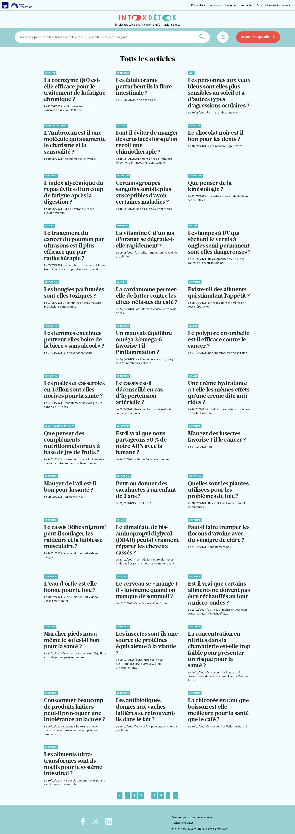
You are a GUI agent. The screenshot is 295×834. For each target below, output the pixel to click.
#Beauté (193, 224)
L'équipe (230, 5)
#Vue (191, 73)
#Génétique (123, 174)
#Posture (50, 622)
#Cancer (121, 125)
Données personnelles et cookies (192, 811)
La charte (246, 5)
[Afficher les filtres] (223, 38)
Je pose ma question (258, 38)
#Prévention (195, 174)
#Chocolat (194, 125)
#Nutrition (123, 73)
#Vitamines (122, 224)
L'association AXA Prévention (274, 5)
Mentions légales (182, 816)
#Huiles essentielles (56, 125)
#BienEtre (50, 73)
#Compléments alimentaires (59, 423)
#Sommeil (122, 572)
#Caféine (121, 280)
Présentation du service (206, 5)
